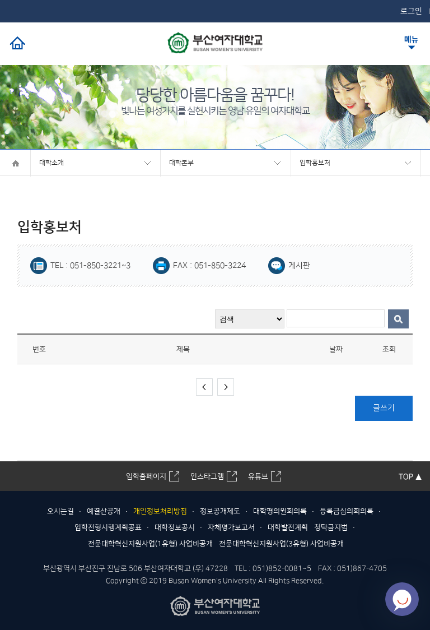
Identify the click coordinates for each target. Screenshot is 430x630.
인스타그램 (207, 476)
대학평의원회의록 (280, 511)
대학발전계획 (288, 527)
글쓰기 (384, 408)
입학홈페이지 (146, 476)
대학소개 (51, 162)
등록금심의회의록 (346, 511)
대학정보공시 (175, 527)
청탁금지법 (331, 527)
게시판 (299, 265)
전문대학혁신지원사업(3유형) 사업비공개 (281, 544)
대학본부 (181, 162)
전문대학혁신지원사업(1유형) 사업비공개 (150, 544)
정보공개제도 (220, 511)
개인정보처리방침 (160, 511)
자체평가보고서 (231, 527)
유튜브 (258, 476)
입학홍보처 (315, 162)
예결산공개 (103, 511)
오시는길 (60, 511)
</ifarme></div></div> (402, 599)
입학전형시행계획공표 (108, 527)
